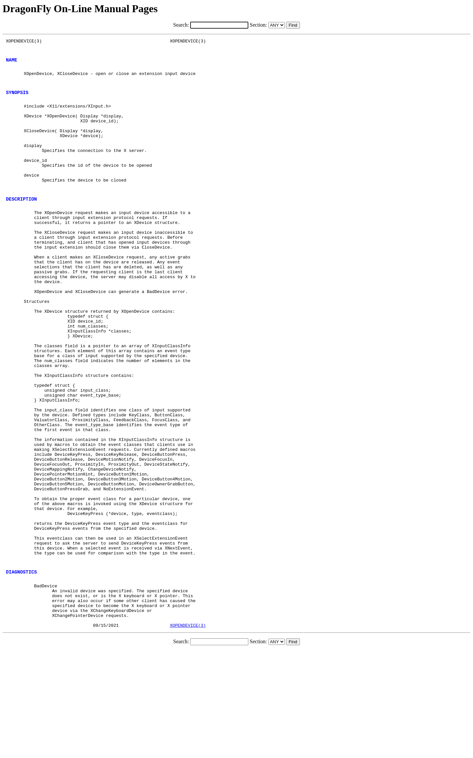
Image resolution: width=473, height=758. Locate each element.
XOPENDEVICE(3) (188, 733)
